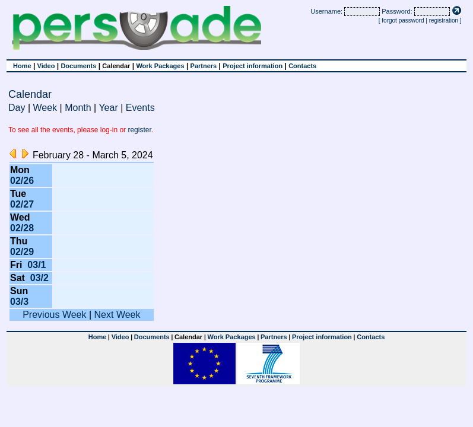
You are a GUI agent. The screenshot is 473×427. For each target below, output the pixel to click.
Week (45, 108)
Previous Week (54, 315)
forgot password (403, 20)
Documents (78, 65)
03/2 (39, 278)
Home (22, 65)
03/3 (19, 302)
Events (140, 108)
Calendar (116, 65)
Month (78, 108)
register (139, 130)
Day (16, 108)
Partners (204, 65)
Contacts (302, 65)
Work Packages (160, 65)
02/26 (22, 181)
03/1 (36, 265)
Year (108, 108)
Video (46, 65)
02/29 (22, 252)
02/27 (22, 204)
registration (443, 20)
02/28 (22, 228)
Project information (252, 65)
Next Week (117, 315)
